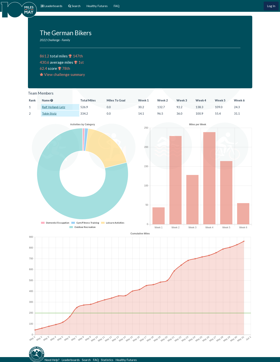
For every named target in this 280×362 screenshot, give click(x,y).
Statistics (107, 360)
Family (66, 40)
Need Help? (51, 360)
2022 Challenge (50, 40)
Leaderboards (71, 360)
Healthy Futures (97, 6)
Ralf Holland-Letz (53, 107)
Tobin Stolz (49, 113)
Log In (271, 6)
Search (86, 360)
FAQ (116, 6)
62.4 (43, 68)
